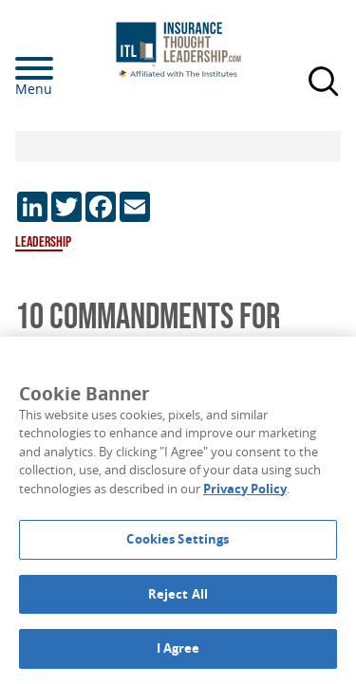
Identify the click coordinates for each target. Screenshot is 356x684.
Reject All (178, 593)
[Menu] (62, 68)
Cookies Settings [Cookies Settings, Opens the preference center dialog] (177, 538)
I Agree (178, 647)
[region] (178, 510)
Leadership (43, 242)
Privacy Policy (245, 488)
